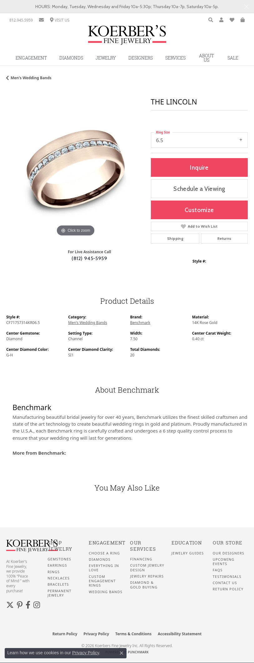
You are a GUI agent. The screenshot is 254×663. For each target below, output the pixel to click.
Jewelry (106, 58)
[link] (21, 20)
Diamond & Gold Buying (143, 584)
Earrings (57, 565)
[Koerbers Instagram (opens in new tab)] (36, 605)
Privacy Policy (96, 633)
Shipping (175, 238)
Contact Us (225, 583)
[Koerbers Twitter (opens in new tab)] (10, 605)
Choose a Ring (104, 553)
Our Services (143, 546)
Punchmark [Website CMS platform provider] (138, 652)
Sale (232, 58)
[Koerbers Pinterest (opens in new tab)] (19, 605)
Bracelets (58, 584)
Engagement (31, 58)
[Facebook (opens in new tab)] (28, 605)
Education (187, 543)
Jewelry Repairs (147, 576)
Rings (53, 572)
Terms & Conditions (133, 633)
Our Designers (228, 553)
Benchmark (140, 322)
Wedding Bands (105, 592)
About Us (206, 58)
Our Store (228, 543)
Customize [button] (199, 210)
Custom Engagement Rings (102, 581)
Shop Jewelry (59, 546)
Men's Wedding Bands (31, 77)
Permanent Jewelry (59, 593)
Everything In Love (104, 568)
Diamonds (71, 58)
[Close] (246, 7)
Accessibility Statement (180, 633)
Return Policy (228, 589)
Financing (141, 559)
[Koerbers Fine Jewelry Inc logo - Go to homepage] (127, 37)
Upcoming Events (224, 561)
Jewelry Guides (188, 553)
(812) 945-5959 (89, 258)
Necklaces (58, 578)
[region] (75, 169)
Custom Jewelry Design (147, 567)
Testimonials (227, 576)
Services (175, 58)
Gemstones (59, 559)
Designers (140, 58)
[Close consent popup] (121, 653)
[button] (210, 20)
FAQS (218, 570)
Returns (224, 238)
